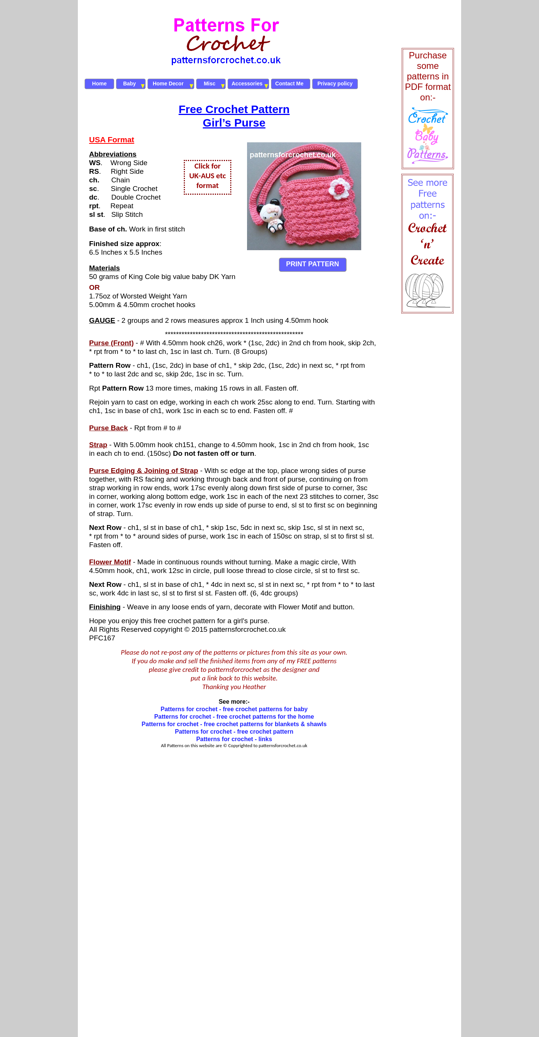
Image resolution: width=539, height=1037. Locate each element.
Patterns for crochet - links (234, 739)
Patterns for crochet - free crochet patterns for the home (234, 716)
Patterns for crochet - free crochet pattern (234, 731)
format (208, 185)
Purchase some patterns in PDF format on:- (428, 76)
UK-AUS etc (207, 176)
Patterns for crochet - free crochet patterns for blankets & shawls (233, 724)
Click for (207, 166)
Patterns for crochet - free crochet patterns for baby (234, 709)
